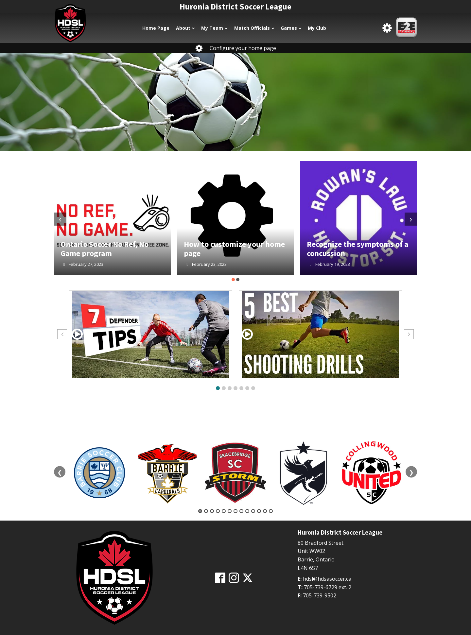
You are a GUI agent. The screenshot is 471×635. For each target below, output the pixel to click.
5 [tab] (224, 511)
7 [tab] (235, 511)
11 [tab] (259, 511)
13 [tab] (271, 511)
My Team (214, 28)
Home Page (155, 28)
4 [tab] (218, 511)
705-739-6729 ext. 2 (327, 587)
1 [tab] (200, 511)
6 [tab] (230, 511)
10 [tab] (253, 511)
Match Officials (254, 28)
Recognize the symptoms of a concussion (357, 248)
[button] (233, 279)
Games (291, 28)
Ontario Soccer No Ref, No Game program (104, 248)
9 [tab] (247, 511)
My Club (317, 28)
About (185, 28)
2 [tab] (206, 511)
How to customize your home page (234, 248)
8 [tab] (241, 511)
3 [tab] (212, 511)
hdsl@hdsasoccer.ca (327, 578)
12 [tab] (265, 511)
